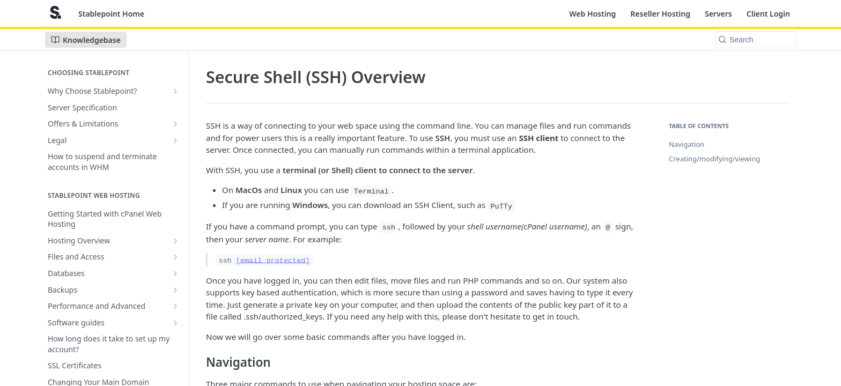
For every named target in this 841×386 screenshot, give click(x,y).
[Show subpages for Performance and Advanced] (175, 306)
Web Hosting (592, 14)
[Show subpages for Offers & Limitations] (175, 124)
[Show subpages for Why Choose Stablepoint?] (175, 91)
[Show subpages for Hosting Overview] (175, 240)
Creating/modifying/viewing (714, 159)
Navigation (686, 144)
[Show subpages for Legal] (175, 140)
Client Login (768, 14)
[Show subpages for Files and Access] (175, 257)
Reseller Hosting (660, 14)
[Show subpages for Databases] (175, 273)
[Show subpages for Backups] (175, 290)
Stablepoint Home (111, 14)
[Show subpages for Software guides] (175, 322)
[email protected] (273, 260)
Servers (718, 14)
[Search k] (755, 40)
